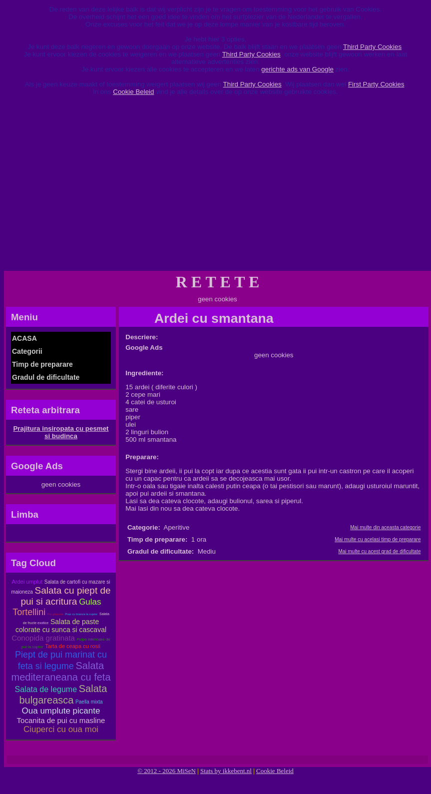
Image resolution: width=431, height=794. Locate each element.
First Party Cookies (376, 84)
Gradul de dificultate (45, 377)
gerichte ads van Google (297, 69)
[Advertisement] (216, 187)
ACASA (24, 338)
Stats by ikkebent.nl (226, 771)
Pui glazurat (55, 614)
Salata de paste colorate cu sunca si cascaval (60, 626)
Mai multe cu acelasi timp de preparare (378, 539)
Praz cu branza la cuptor (81, 614)
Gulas (90, 602)
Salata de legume (46, 689)
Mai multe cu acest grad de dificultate (379, 551)
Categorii (27, 351)
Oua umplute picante (61, 711)
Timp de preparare (42, 364)
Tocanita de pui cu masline (61, 720)
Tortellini (28, 612)
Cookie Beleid (133, 91)
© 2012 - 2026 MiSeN (166, 771)
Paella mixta (88, 702)
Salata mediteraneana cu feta (60, 671)
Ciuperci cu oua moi (60, 729)
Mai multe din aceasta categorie (385, 527)
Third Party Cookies (372, 46)
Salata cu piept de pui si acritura (65, 596)
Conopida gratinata (43, 638)
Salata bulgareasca (63, 694)
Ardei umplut (26, 582)
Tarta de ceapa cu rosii (72, 646)
